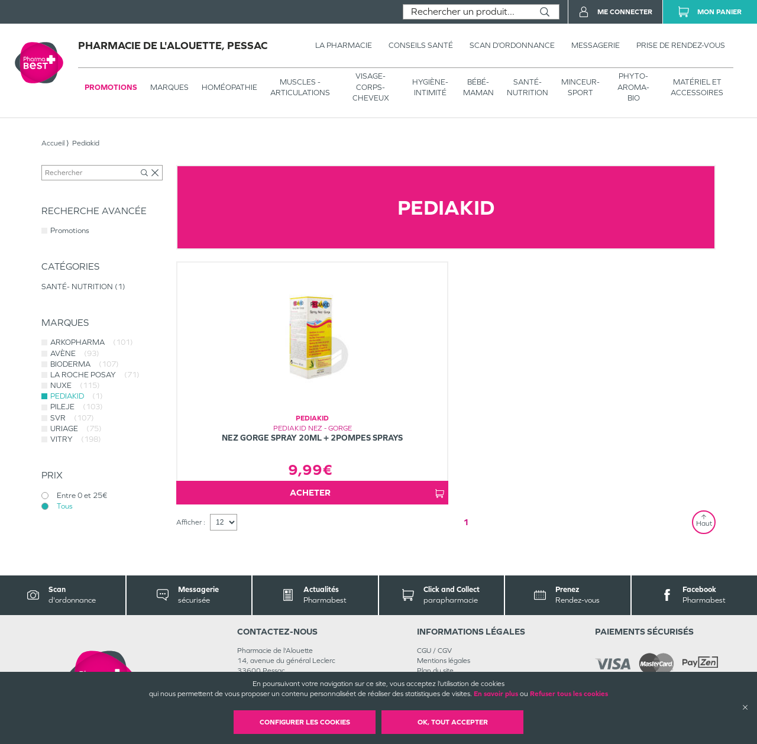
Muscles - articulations (300, 87)
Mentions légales (443, 660)
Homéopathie (229, 87)
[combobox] (466, 12)
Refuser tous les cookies (569, 694)
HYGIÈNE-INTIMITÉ (430, 87)
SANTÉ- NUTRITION (527, 87)
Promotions (111, 87)
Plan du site (435, 671)
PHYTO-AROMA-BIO (633, 87)
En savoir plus (496, 694)
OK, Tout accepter (453, 722)
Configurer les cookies (305, 722)
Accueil (52, 143)
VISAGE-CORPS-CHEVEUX (370, 87)
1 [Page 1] (466, 522)
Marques (169, 87)
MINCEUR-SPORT (580, 87)
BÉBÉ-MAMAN (478, 87)
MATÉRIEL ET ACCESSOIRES (697, 87)
